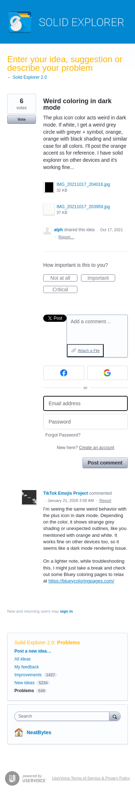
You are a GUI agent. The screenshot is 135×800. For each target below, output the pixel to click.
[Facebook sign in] (63, 373)
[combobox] (63, 716)
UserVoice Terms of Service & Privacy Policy (91, 778)
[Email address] (85, 403)
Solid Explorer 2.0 (34, 642)
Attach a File (89, 350)
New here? (85, 447)
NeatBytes (39, 732)
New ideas (24, 682)
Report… (66, 237)
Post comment (105, 463)
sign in (66, 611)
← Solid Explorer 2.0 (27, 77)
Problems (68, 642)
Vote (21, 119)
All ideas (22, 659)
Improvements (28, 674)
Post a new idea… (32, 651)
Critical (65, 290)
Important (101, 278)
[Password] (85, 421)
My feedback (26, 666)
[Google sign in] (107, 373)
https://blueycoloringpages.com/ (81, 581)
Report (105, 500)
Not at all (63, 278)
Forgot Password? (62, 435)
